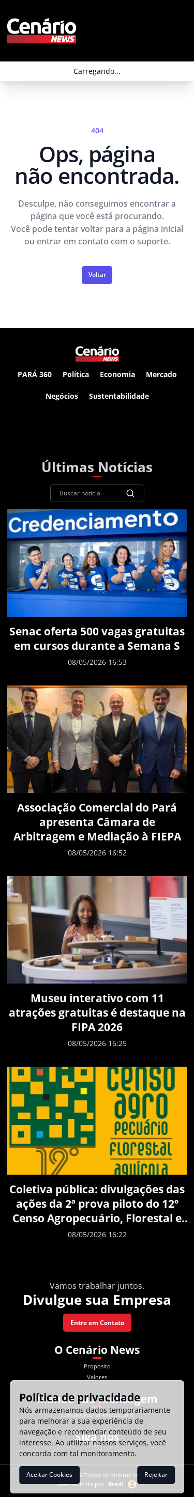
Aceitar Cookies (49, 1474)
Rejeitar (156, 1474)
